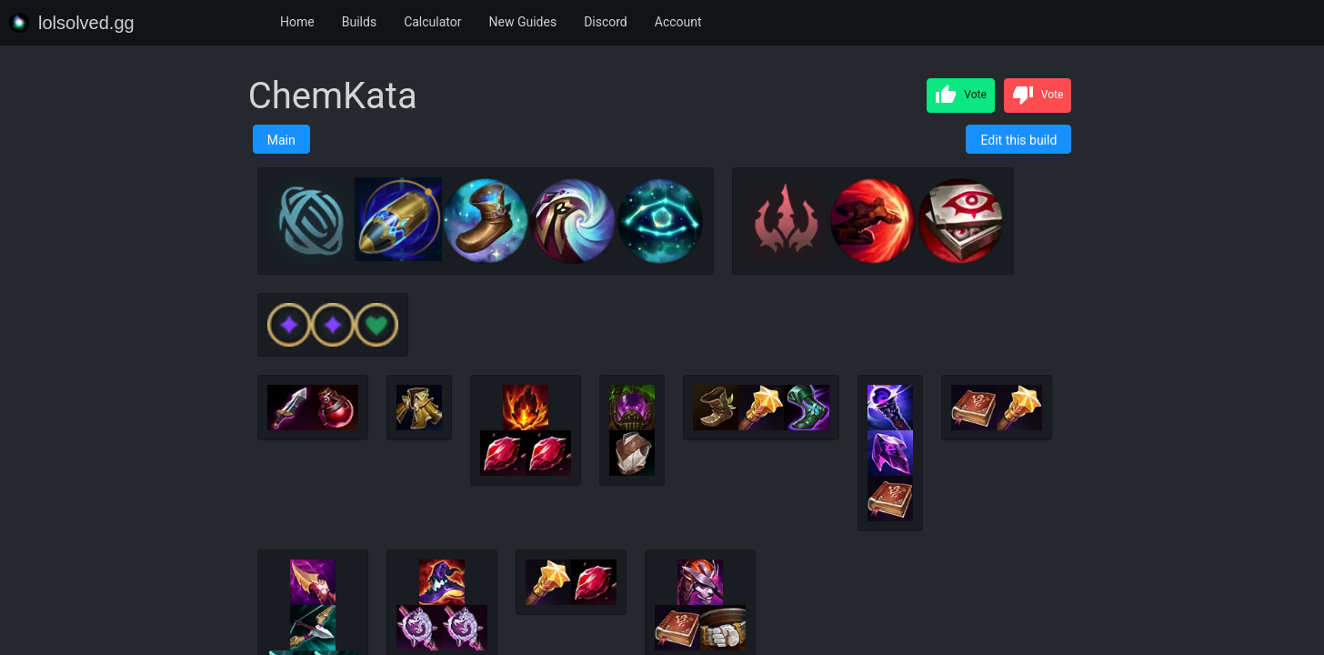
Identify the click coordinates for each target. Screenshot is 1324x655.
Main (281, 140)
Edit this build (1018, 140)
